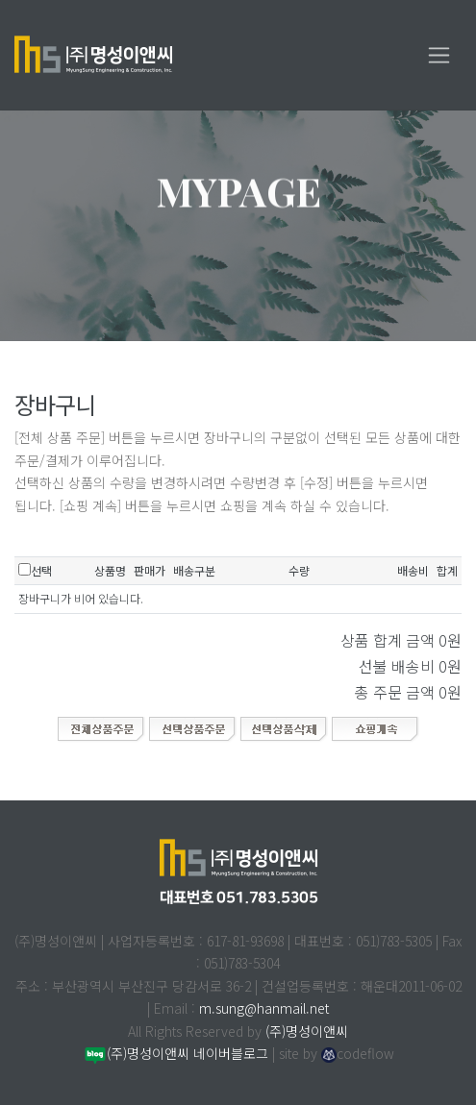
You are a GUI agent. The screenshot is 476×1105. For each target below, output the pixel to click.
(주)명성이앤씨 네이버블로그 (175, 1053)
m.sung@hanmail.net (264, 1008)
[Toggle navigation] (439, 55)
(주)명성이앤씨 (306, 1031)
